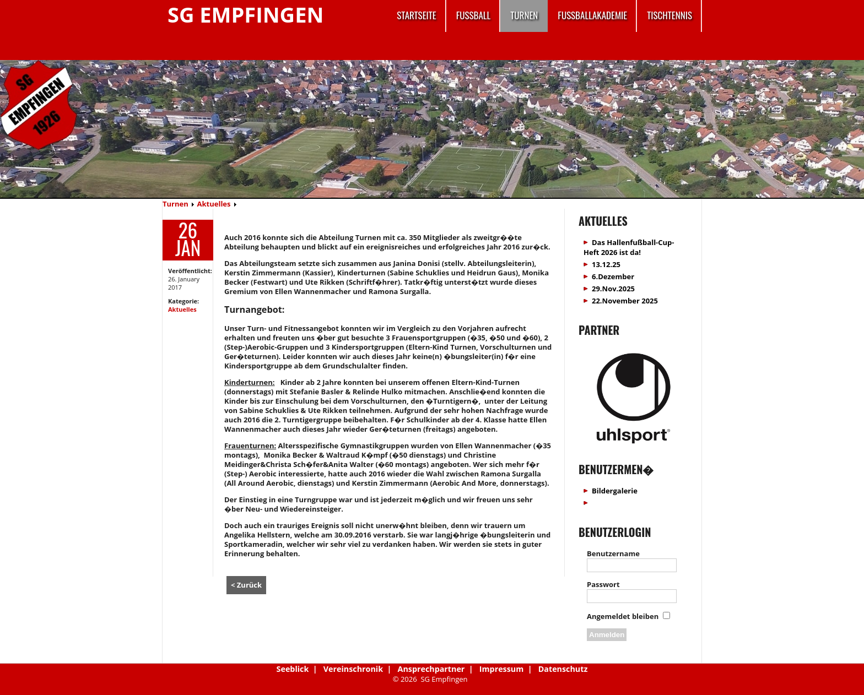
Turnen (524, 15)
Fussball (473, 15)
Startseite (416, 15)
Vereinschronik (353, 669)
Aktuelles (214, 204)
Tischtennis (669, 15)
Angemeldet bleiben (622, 616)
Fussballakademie (592, 15)
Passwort (603, 584)
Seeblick (293, 669)
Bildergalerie (615, 491)
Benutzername (613, 553)
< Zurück (246, 585)
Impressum (501, 669)
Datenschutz (563, 669)
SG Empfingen (245, 14)
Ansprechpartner (431, 669)
